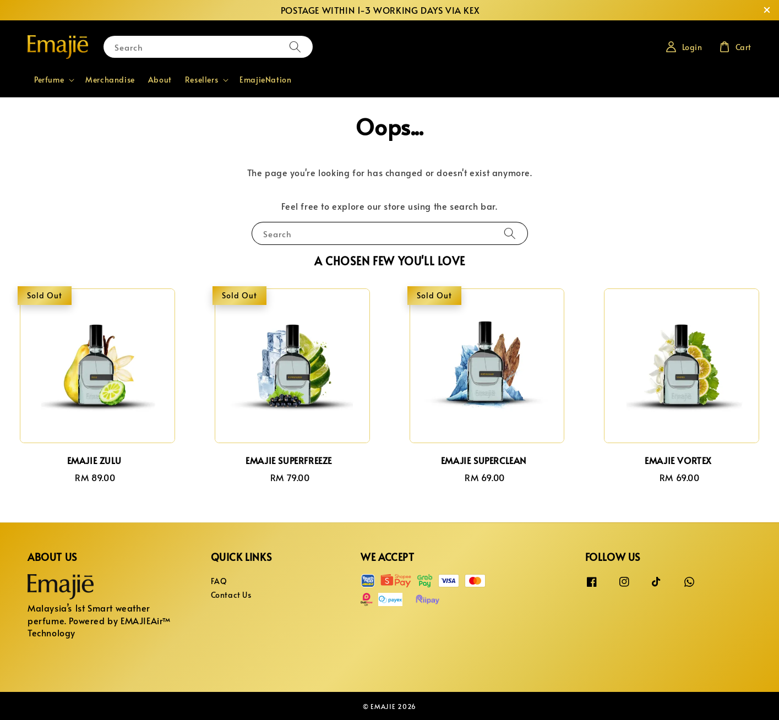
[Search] (295, 46)
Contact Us (231, 595)
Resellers (201, 80)
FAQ (219, 581)
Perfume (49, 80)
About (160, 79)
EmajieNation (265, 79)
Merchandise (110, 79)
